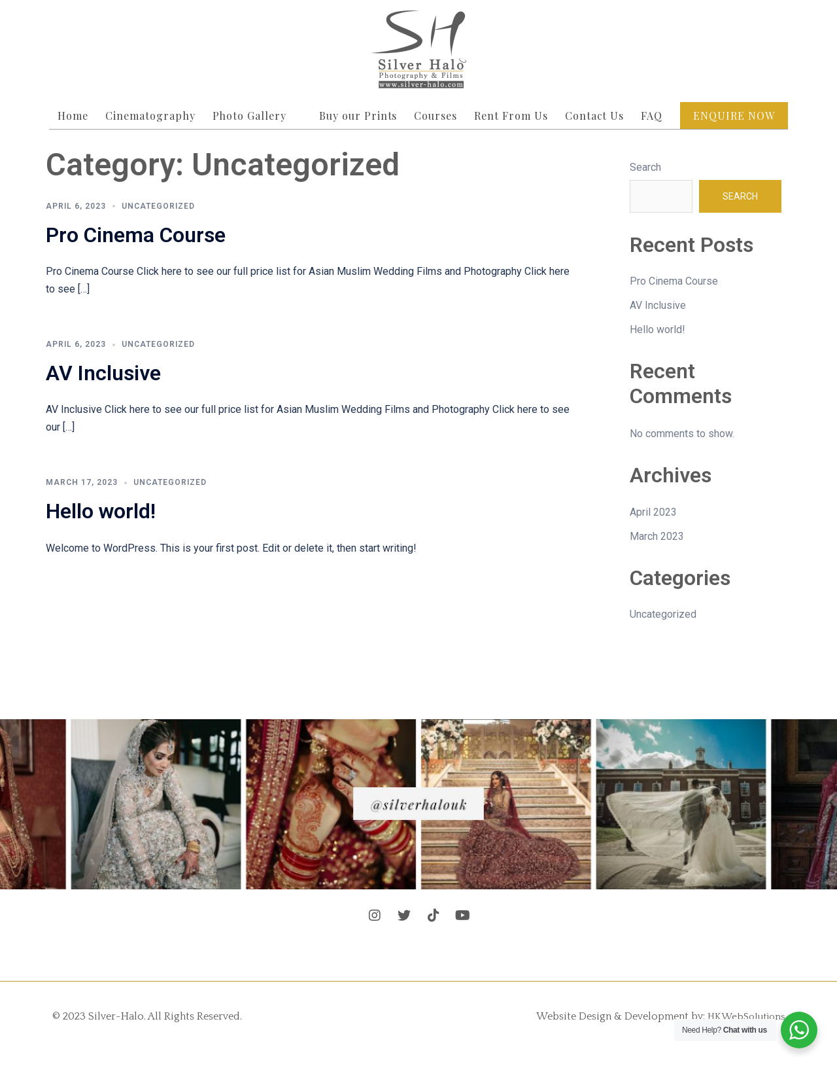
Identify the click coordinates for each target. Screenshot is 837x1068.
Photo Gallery (249, 115)
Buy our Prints (358, 115)
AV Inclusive (103, 373)
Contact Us (594, 115)
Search (645, 167)
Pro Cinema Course (136, 234)
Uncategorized (158, 206)
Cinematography (150, 115)
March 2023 (657, 536)
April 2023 (653, 512)
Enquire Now (734, 115)
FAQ (651, 115)
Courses (435, 115)
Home (73, 115)
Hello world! (101, 511)
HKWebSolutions (743, 1016)
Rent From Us (511, 115)
